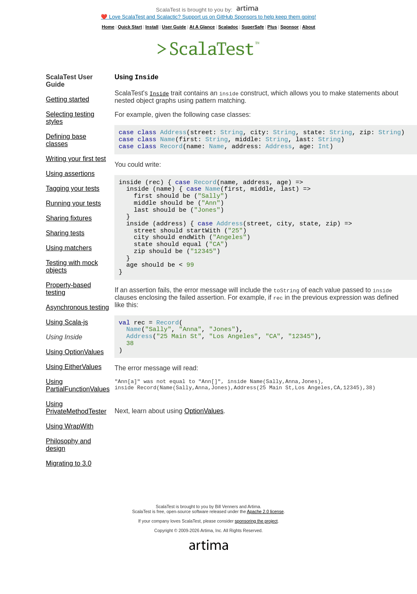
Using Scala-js (67, 322)
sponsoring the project (256, 520)
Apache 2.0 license (265, 511)
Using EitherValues (74, 366)
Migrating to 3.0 (68, 463)
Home (108, 26)
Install (152, 26)
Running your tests (73, 203)
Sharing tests (65, 233)
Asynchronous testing (77, 307)
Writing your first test (76, 158)
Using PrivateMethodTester (76, 407)
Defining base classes (66, 140)
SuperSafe (253, 26)
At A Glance (202, 26)
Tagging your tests (73, 188)
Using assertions (70, 173)
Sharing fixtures (69, 218)
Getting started (67, 99)
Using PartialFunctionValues (77, 385)
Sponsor (289, 26)
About (308, 26)
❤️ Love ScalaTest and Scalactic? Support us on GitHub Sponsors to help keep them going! (208, 17)
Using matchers (69, 247)
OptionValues (203, 414)
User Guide (174, 26)
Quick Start (130, 26)
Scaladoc (228, 26)
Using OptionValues (75, 351)
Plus (272, 26)
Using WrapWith (69, 426)
